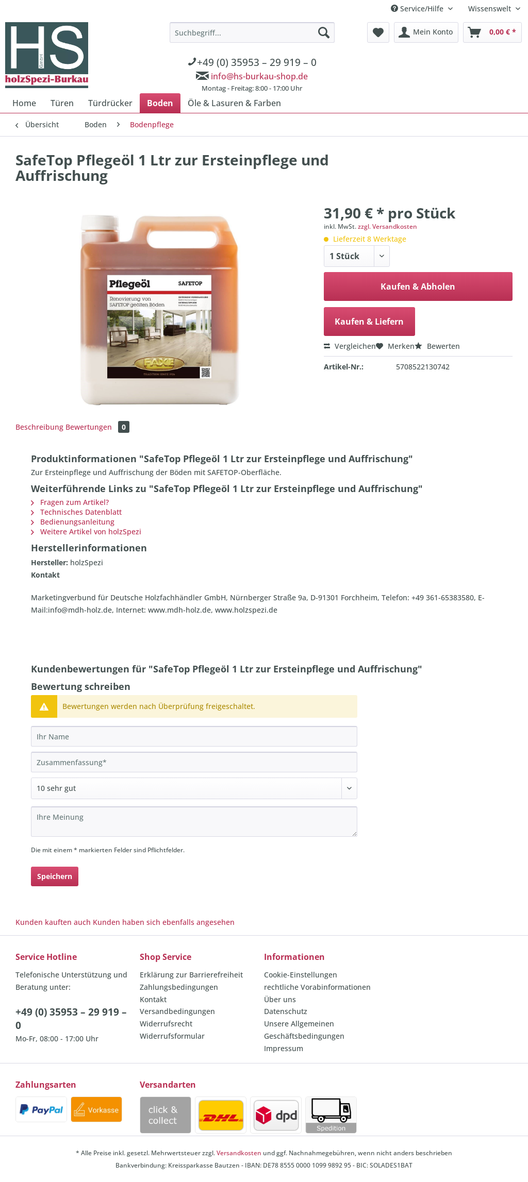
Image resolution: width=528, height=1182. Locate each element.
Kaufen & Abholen (418, 286)
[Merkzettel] (378, 32)
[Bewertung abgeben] (194, 788)
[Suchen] (324, 32)
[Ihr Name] (194, 736)
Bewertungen (97, 427)
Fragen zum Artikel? (70, 502)
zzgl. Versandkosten (387, 226)
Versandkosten (239, 1153)
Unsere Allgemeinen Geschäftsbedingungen (304, 1030)
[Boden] (160, 103)
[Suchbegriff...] (252, 32)
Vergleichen (350, 346)
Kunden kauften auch (53, 922)
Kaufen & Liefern (369, 321)
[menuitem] (252, 58)
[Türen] (62, 103)
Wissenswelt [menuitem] (490, 8)
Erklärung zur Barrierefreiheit (191, 975)
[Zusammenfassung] (194, 762)
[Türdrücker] (110, 103)
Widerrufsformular (172, 1036)
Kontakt (153, 999)
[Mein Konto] (426, 32)
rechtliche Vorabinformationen (317, 987)
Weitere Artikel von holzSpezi (86, 531)
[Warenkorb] (492, 32)
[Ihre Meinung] (194, 821)
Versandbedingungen (177, 1011)
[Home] (24, 103)
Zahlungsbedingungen (179, 987)
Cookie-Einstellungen (300, 975)
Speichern (54, 876)
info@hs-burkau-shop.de (259, 76)
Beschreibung (39, 427)
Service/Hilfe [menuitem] (418, 8)
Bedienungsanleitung (72, 522)
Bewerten (437, 346)
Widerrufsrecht (166, 1023)
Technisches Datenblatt (76, 512)
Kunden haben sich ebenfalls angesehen (164, 922)
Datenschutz (285, 1011)
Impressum (283, 1048)
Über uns (280, 999)
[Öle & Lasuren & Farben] (234, 103)
